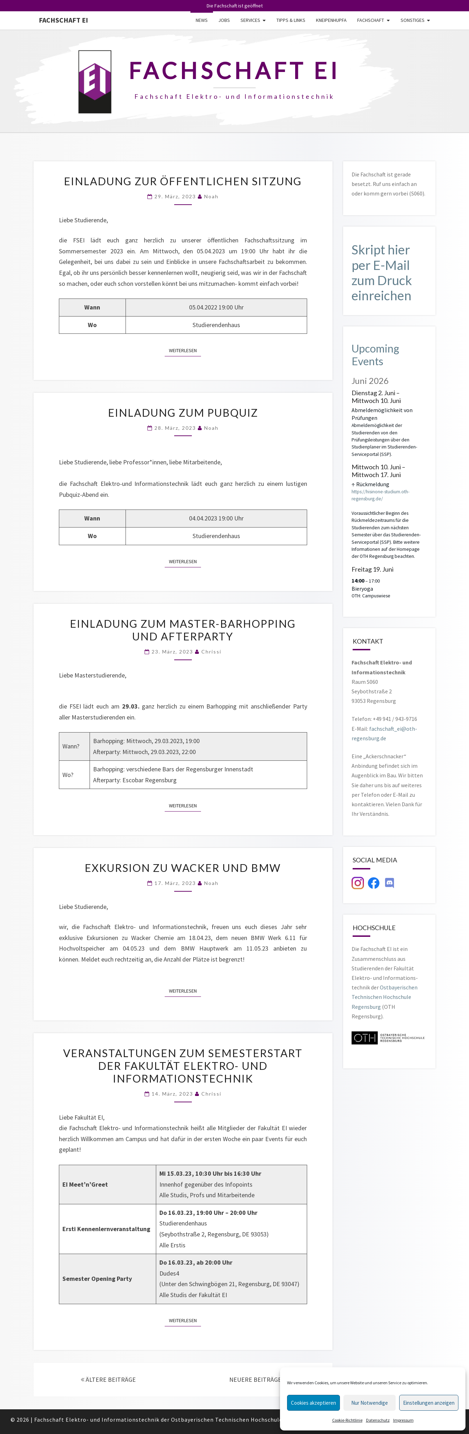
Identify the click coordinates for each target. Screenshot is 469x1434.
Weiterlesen (185, 350)
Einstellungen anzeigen (429, 1402)
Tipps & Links (290, 20)
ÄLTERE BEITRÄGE (108, 1379)
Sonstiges (413, 20)
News (202, 20)
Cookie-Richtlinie (347, 1420)
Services (250, 20)
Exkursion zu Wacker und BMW (183, 867)
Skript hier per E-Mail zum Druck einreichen (382, 272)
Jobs (224, 20)
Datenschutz (378, 1420)
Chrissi (211, 652)
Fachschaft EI (63, 20)
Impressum (403, 1420)
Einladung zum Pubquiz (183, 412)
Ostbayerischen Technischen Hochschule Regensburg (385, 997)
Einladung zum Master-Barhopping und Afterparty (183, 630)
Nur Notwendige (369, 1402)
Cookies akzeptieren (313, 1402)
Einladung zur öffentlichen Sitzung (183, 181)
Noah (211, 196)
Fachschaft (370, 20)
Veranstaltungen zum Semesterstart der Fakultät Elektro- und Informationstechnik (183, 1066)
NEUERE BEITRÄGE (257, 1379)
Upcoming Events (375, 354)
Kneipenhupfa (331, 20)
